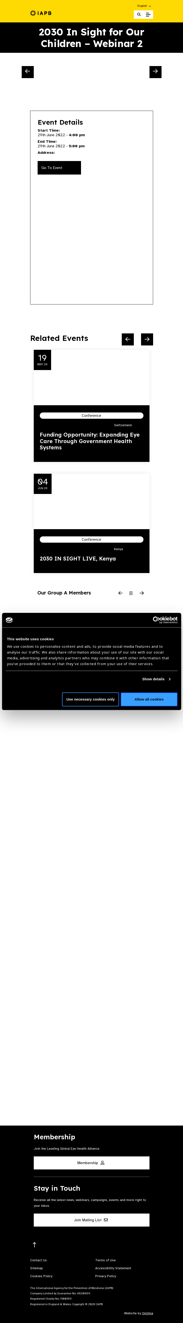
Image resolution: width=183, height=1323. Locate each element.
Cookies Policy (41, 1276)
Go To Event (51, 167)
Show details (153, 679)
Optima (147, 1313)
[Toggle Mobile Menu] (148, 15)
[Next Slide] (155, 72)
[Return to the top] (34, 1245)
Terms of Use (105, 1260)
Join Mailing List (91, 1220)
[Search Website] (139, 14)
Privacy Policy (105, 1276)
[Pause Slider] (131, 593)
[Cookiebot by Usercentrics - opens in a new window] (156, 620)
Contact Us (38, 1260)
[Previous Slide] (28, 72)
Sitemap (36, 1268)
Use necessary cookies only (91, 699)
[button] (144, 6)
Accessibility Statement (113, 1268)
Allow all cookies (149, 699)
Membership (90, 1163)
